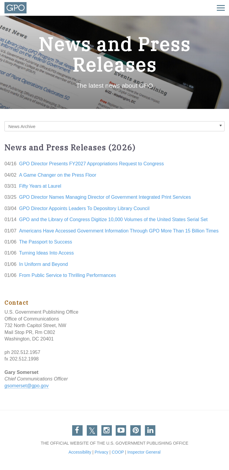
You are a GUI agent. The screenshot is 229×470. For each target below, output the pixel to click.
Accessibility (80, 452)
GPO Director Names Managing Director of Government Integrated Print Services (105, 197)
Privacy (101, 452)
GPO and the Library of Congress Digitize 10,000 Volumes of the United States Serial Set (113, 219)
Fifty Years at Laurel (40, 186)
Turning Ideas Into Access (46, 252)
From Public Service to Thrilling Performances (67, 275)
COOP (118, 452)
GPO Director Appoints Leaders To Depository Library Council (84, 208)
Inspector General (143, 452)
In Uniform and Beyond (43, 264)
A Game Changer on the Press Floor (57, 175)
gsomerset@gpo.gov (26, 385)
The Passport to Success (45, 241)
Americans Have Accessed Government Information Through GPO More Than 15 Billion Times (119, 230)
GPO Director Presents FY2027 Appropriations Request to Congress (91, 163)
